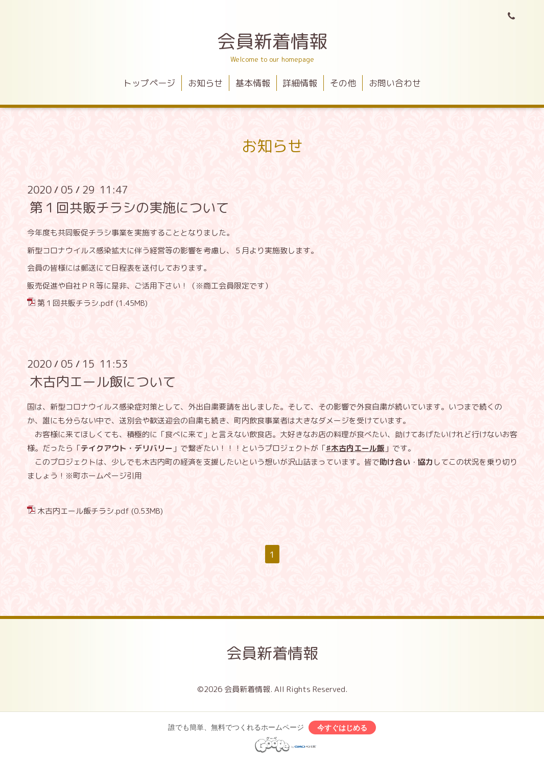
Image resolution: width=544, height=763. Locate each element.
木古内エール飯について (103, 381)
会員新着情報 (272, 41)
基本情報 (252, 83)
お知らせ (205, 83)
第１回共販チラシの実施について (129, 207)
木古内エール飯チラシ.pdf (83, 511)
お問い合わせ (395, 83)
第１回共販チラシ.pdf (75, 303)
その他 (343, 83)
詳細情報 (299, 83)
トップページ (149, 83)
